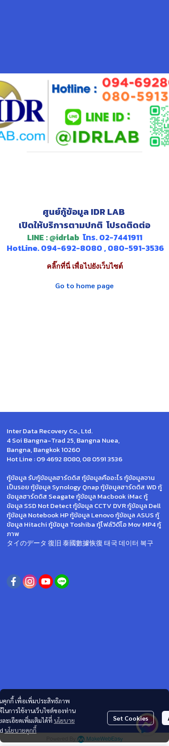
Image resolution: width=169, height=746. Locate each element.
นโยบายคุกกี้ (20, 730)
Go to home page (84, 285)
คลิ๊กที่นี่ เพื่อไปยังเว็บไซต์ (85, 266)
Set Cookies (130, 718)
